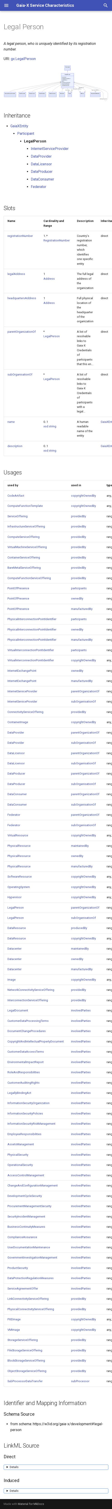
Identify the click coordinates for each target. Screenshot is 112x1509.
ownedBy (77, 598)
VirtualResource (17, 835)
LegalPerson (51, 336)
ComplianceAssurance (22, 1237)
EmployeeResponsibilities (24, 1134)
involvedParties (81, 1010)
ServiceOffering (17, 516)
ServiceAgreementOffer (22, 1288)
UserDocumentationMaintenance (28, 1247)
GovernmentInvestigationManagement (32, 1257)
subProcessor (80, 1381)
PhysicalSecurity (17, 1154)
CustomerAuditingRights (23, 1082)
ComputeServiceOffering (23, 537)
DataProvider (41, 156)
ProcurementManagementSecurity (29, 1206)
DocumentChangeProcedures (26, 1031)
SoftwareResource (19, 876)
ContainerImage (17, 722)
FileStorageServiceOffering (24, 1350)
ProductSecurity (17, 1268)
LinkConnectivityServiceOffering (28, 1298)
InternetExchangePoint (21, 670)
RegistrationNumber (56, 240)
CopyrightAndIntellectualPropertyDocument (35, 1041)
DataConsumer (42, 179)
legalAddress (16, 274)
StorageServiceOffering (22, 1340)
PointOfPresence (18, 588)
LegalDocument (17, 1010)
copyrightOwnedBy (83, 495)
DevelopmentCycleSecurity (24, 1196)
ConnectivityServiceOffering (25, 712)
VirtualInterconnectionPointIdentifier (30, 650)
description (14, 446)
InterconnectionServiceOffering (27, 1000)
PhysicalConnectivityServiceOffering (30, 1309)
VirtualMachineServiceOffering (27, 547)
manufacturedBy (82, 609)
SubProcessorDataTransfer (25, 1381)
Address (49, 278)
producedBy (79, 928)
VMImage (13, 1329)
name (11, 422)
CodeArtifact (15, 495)
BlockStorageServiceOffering (26, 1360)
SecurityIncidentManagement (26, 1216)
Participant (25, 133)
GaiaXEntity (19, 126)
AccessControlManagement (25, 1175)
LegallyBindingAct (19, 1093)
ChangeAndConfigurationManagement (32, 1185)
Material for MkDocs (31, 1504)
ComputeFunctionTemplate (25, 506)
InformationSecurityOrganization (28, 1103)
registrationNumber (20, 236)
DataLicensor (41, 164)
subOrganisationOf (19, 374)
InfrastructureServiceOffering (26, 526)
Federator (38, 187)
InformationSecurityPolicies (25, 1113)
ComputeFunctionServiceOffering (29, 578)
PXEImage (14, 1319)
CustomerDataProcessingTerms (28, 1021)
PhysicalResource (19, 845)
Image (11, 979)
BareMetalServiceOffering (24, 567)
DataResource (16, 928)
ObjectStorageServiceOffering (26, 1371)
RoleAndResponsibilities (23, 1072)
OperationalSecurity (20, 1165)
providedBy (78, 516)
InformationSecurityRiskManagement (31, 1123)
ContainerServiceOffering (23, 557)
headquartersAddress (21, 298)
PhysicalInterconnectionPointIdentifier (31, 619)
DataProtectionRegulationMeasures (30, 1278)
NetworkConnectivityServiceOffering (30, 990)
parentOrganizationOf (21, 331)
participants (79, 588)
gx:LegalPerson (23, 59)
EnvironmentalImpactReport (25, 1062)
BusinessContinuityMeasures (26, 1226)
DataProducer (41, 171)
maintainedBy (80, 845)
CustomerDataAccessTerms (25, 1051)
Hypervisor (14, 897)
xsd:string (49, 426)
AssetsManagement (20, 1144)
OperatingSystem (18, 887)
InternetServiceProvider (50, 149)
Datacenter (14, 948)
